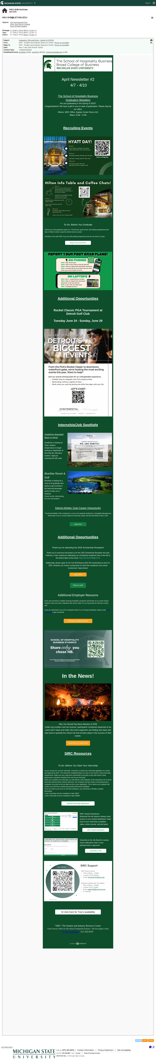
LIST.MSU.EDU (6, 1047)
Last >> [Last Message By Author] (33, 35)
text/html (35, 52)
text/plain (22, 52)
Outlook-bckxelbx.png (54, 52)
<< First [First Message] (13, 30)
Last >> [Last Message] (33, 30)
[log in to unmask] (62, 43)
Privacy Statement (105, 1050)
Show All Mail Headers (18, 26)
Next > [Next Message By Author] (26, 35)
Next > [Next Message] (26, 30)
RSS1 (145, 1040)
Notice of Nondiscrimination (92, 1053)
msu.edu (78, 1053)
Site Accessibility (124, 1050)
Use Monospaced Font (18, 22)
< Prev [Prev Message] (20, 30)
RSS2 (151, 1040)
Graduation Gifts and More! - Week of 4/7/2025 (36, 40)
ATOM (138, 1040)
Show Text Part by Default (20, 24)
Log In (148, 3)
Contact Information (85, 1050)
